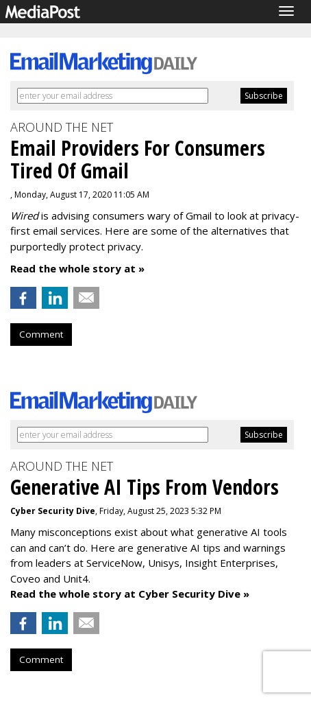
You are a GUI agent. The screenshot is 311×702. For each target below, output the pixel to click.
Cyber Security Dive (52, 511)
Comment (41, 334)
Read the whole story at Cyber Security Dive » (129, 593)
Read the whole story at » (77, 268)
